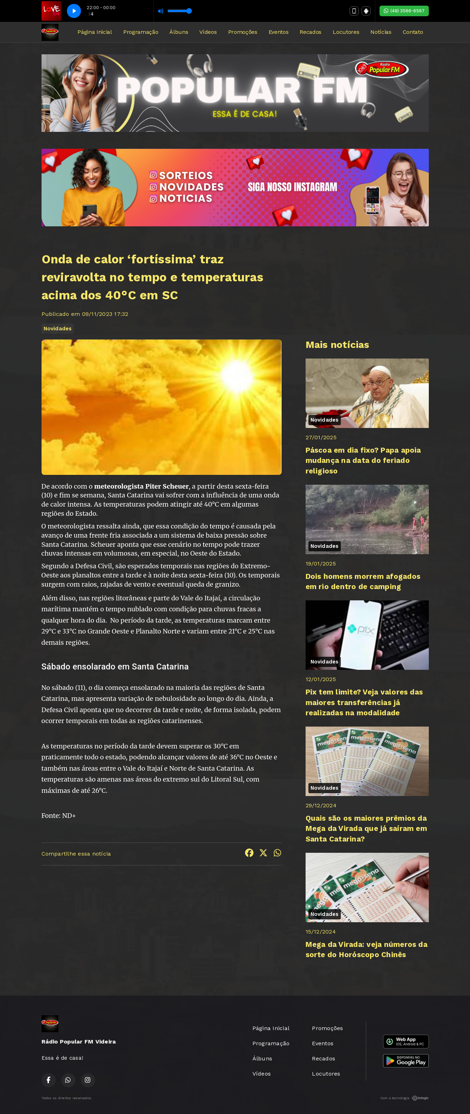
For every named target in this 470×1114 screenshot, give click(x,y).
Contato (413, 32)
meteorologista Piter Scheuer (141, 486)
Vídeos (208, 32)
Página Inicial (94, 32)
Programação (140, 32)
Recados (310, 32)
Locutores (346, 32)
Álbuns (178, 32)
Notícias (380, 32)
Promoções (242, 32)
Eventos (279, 32)
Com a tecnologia (404, 1098)
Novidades (58, 328)
